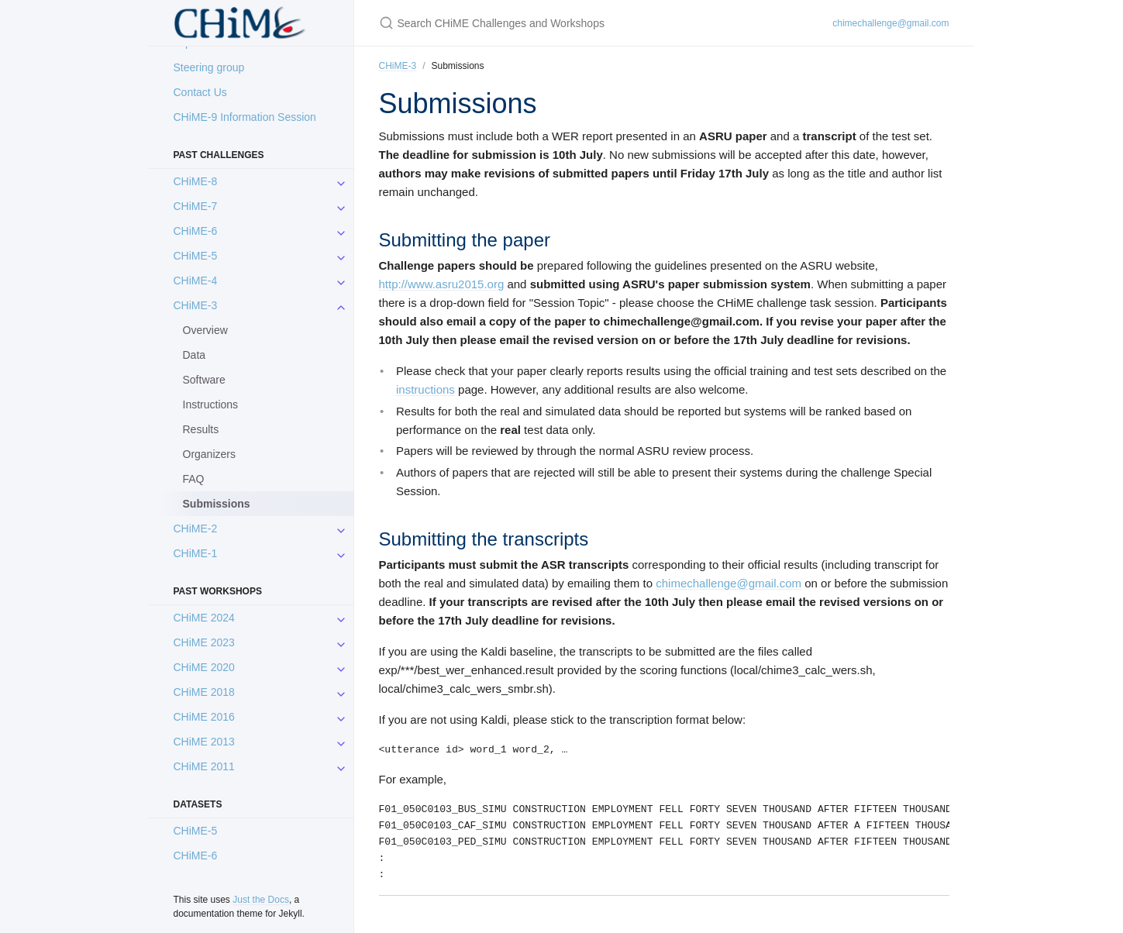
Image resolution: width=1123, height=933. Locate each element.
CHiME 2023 (204, 642)
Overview (205, 330)
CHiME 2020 (204, 667)
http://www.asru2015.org (442, 284)
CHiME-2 (196, 528)
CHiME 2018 (204, 692)
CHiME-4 (196, 280)
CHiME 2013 (204, 741)
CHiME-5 (196, 256)
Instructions (211, 404)
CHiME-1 (196, 553)
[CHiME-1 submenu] (341, 553)
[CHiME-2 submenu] (341, 528)
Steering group (209, 67)
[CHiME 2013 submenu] (341, 741)
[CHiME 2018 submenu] (341, 692)
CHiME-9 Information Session (245, 117)
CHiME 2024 (204, 617)
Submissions (216, 503)
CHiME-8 (196, 181)
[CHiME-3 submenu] (341, 305)
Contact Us (200, 92)
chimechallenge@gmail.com (890, 23)
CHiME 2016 (204, 717)
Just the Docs (261, 899)
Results (201, 429)
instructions (425, 389)
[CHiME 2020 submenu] (341, 667)
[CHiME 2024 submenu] (341, 617)
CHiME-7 (196, 206)
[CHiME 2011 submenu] (341, 766)
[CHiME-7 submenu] (341, 206)
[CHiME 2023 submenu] (341, 642)
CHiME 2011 (204, 766)
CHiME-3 (196, 305)
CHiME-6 (196, 231)
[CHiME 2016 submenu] (341, 716)
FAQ (194, 479)
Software (204, 380)
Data (194, 355)
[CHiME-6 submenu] (341, 231)
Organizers (209, 454)
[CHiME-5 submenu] (341, 255)
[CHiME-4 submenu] (341, 280)
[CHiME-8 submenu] (341, 181)
